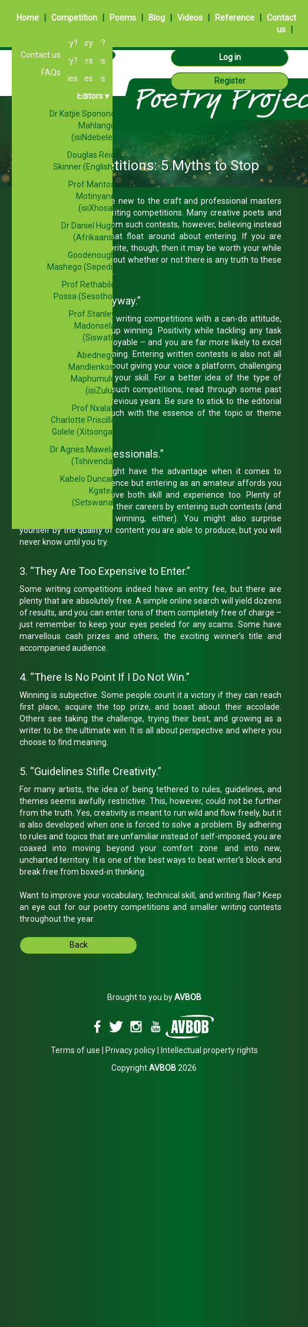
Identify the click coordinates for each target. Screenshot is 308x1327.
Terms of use (75, 1050)
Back (78, 944)
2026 (173, 1068)
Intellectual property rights (209, 1050)
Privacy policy (130, 1050)
